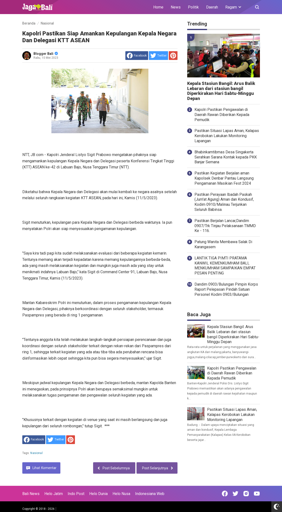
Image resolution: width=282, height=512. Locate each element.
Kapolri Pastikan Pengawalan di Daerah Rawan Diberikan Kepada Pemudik (221, 114)
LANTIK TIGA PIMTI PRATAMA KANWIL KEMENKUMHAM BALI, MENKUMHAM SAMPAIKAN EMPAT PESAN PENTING (225, 265)
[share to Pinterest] (173, 55)
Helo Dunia (98, 493)
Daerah (212, 7)
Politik (193, 7)
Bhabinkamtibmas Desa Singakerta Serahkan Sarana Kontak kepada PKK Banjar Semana (225, 157)
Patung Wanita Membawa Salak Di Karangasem (223, 244)
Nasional (36, 453)
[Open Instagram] (246, 493)
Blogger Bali (45, 54)
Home (158, 7)
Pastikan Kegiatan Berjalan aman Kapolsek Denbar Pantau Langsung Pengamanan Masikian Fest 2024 (224, 178)
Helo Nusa (121, 493)
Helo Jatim (53, 493)
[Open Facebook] (225, 493)
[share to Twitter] (158, 55)
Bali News (31, 493)
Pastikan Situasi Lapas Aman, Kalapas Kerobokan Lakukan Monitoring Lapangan (226, 135)
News (176, 7)
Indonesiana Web (149, 493)
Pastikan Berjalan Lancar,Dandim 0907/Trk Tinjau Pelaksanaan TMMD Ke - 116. (225, 225)
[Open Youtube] (257, 493)
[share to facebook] (136, 55)
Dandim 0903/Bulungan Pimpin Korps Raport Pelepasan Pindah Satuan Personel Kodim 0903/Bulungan (226, 289)
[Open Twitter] (235, 493)
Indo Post (76, 493)
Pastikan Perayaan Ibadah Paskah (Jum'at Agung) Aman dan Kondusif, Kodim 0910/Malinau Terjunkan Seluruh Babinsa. (224, 202)
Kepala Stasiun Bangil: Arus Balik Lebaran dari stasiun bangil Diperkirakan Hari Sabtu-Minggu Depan (221, 91)
